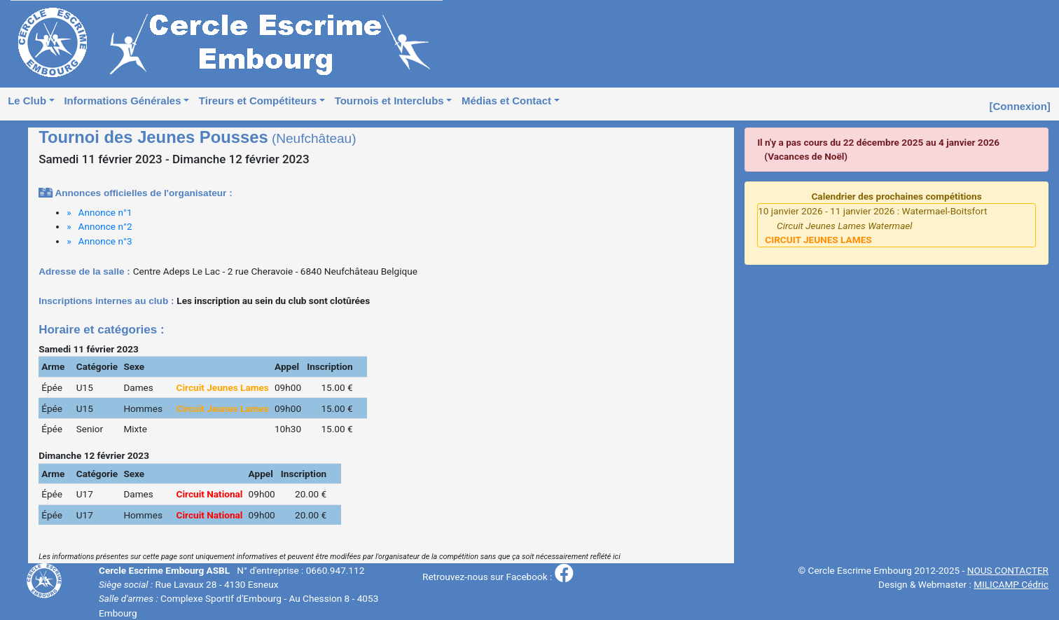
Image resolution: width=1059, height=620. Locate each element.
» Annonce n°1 (99, 212)
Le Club (27, 100)
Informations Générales (122, 100)
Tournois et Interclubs (389, 100)
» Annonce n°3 (99, 241)
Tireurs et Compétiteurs (258, 100)
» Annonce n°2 (99, 226)
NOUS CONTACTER (1007, 570)
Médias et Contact (506, 100)
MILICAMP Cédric (1011, 584)
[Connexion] (1020, 106)
